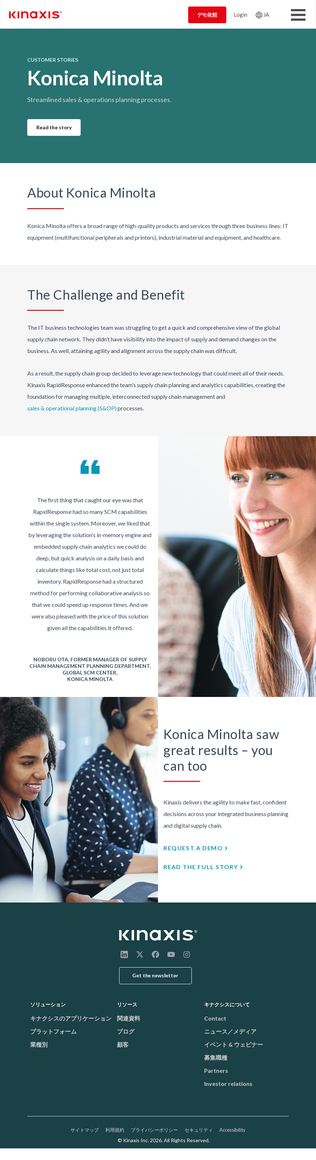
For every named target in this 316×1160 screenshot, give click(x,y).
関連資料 (128, 1018)
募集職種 (215, 1057)
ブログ (125, 1031)
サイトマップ (84, 1130)
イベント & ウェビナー (233, 1044)
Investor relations (228, 1083)
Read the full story (200, 866)
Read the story (54, 127)
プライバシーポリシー (154, 1130)
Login (240, 14)
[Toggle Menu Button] (298, 15)
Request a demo (193, 847)
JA (266, 14)
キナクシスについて (227, 1004)
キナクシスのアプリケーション (71, 1018)
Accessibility (232, 1130)
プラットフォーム (53, 1031)
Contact (215, 1018)
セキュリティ (199, 1130)
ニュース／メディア (230, 1031)
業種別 (39, 1044)
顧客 (123, 1044)
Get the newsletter (155, 975)
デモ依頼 (207, 15)
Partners (216, 1070)
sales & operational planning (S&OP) (72, 408)
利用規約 (114, 1130)
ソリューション (48, 1004)
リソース (127, 1004)
